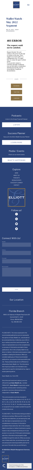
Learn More (16, 142)
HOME (16, 173)
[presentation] (15, 282)
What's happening (16, 160)
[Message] (16, 272)
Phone (4, 258)
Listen (16, 125)
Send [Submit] (16, 289)
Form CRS (15, 376)
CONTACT (16, 185)
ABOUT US (16, 175)
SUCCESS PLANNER (16, 182)
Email (4, 250)
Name (4, 241)
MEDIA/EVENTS (16, 180)
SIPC (7, 385)
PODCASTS (16, 178)
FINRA (4, 385)
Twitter (16, 92)
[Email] (16, 253)
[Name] (16, 245)
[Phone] (16, 261)
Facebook (16, 85)
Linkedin (16, 98)
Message (5, 266)
